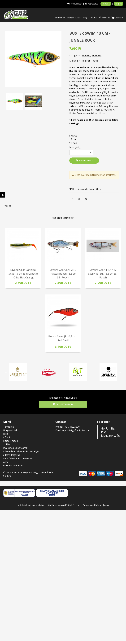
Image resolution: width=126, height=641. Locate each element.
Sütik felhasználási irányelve (17, 458)
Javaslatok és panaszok (15, 447)
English (118, 3)
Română (106, 3)
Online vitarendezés (13, 465)
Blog (85, 17)
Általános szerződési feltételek (63, 505)
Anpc (5, 461)
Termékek (59, 17)
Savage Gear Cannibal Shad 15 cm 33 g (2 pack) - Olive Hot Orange (23, 273)
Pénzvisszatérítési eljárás (96, 505)
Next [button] (120, 372)
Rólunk (93, 17)
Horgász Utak (74, 17)
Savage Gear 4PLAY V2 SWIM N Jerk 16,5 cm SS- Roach (103, 273)
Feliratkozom (63, 404)
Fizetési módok (11, 440)
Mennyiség (75, 147)
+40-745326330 (71, 426)
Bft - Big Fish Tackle (87, 60)
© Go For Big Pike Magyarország (20, 472)
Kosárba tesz (84, 160)
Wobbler (86, 55)
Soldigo (7, 475)
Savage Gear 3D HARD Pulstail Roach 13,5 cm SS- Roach (63, 273)
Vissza (7, 205)
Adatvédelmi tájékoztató (31, 505)
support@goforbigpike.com (76, 430)
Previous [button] (6, 372)
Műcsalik (96, 55)
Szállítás (7, 444)
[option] (33, 59)
